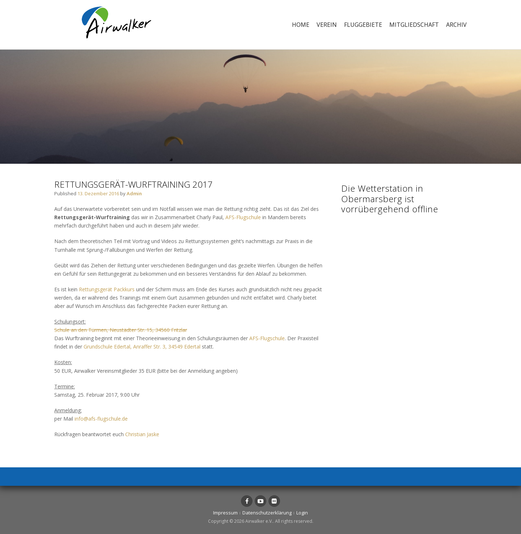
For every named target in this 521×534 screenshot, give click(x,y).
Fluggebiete (363, 25)
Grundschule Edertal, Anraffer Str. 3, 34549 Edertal (142, 346)
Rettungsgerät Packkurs (107, 289)
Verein (327, 25)
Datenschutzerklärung (267, 512)
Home (300, 25)
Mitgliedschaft (414, 25)
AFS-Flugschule (243, 217)
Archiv (456, 25)
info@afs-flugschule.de (101, 418)
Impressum (225, 512)
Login (302, 512)
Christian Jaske (142, 434)
